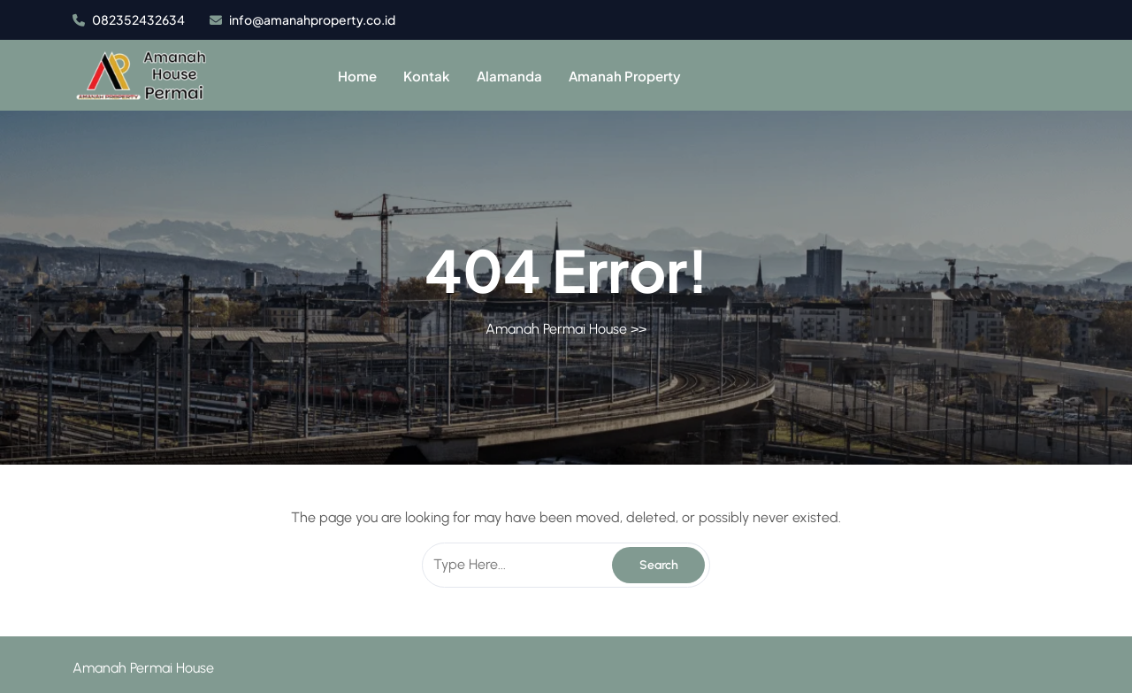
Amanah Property (625, 75)
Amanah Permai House (556, 328)
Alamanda (509, 75)
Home (357, 75)
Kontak (426, 75)
